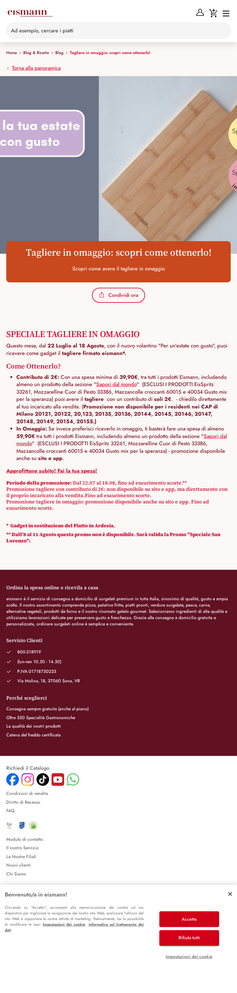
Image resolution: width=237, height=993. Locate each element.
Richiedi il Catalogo (27, 768)
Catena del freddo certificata (33, 735)
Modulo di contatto (24, 839)
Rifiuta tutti (189, 938)
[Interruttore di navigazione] (224, 13)
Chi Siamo (16, 874)
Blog (59, 53)
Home (11, 53)
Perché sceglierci (26, 698)
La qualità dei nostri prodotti (33, 726)
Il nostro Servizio (22, 848)
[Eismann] (29, 13)
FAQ (10, 810)
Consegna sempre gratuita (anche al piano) (47, 709)
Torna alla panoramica (33, 68)
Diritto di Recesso (23, 802)
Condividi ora (118, 295)
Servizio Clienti (24, 640)
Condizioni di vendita (27, 793)
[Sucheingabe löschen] (222, 30)
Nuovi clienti (18, 865)
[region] (118, 939)
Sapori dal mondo (116, 384)
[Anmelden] (200, 12)
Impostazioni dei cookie (64, 924)
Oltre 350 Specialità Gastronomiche (40, 717)
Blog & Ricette (36, 53)
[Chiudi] (230, 894)
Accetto (189, 919)
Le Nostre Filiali (21, 856)
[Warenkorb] (213, 12)
